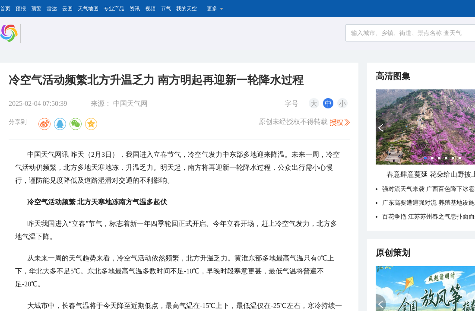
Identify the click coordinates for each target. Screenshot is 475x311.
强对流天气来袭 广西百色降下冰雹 (428, 189)
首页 (5, 9)
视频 (150, 9)
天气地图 (88, 9)
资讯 (135, 9)
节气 (166, 9)
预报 (21, 9)
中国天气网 (130, 103)
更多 (212, 9)
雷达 (52, 9)
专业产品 (114, 9)
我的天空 (186, 9)
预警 (36, 9)
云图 (67, 9)
